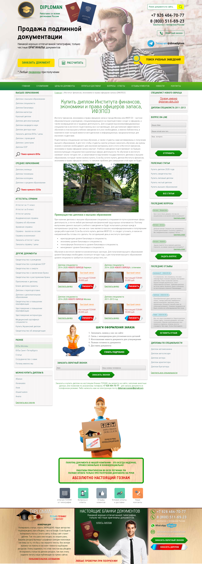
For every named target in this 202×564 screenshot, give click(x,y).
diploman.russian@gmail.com (130, 388)
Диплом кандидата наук (27, 125)
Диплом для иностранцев (27, 121)
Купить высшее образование (164, 189)
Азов (18, 387)
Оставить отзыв (168, 335)
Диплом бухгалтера (160, 369)
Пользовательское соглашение (44, 559)
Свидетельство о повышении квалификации (29, 302)
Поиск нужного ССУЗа (31, 190)
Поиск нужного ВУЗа (30, 154)
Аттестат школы (23, 214)
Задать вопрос (169, 259)
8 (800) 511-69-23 (167, 21)
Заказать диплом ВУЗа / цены (29, 134)
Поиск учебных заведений (163, 59)
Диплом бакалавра (24, 107)
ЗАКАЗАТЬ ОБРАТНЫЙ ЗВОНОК (169, 540)
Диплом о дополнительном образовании (28, 296)
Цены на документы (65, 86)
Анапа (18, 396)
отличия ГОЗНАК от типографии (64, 501)
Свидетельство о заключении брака (32, 273)
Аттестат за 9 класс (25, 209)
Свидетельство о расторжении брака (33, 277)
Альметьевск (21, 392)
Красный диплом (23, 116)
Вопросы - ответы (116, 86)
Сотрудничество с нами (26, 359)
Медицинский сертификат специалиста (27, 320)
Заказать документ (36, 62)
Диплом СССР (21, 147)
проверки (35, 72)
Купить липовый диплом (162, 180)
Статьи (19, 355)
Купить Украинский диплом (28, 326)
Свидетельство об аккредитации (31, 331)
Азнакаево (20, 383)
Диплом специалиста (25, 103)
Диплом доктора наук (26, 129)
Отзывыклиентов (101, 501)
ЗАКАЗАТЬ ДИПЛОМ (169, 547)
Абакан (19, 379)
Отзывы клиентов (140, 86)
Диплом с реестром (25, 142)
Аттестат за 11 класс (25, 205)
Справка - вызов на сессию (28, 231)
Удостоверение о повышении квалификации (29, 309)
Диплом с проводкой (25, 138)
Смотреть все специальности (164, 375)
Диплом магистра (24, 112)
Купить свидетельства (161, 176)
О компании (42, 86)
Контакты (176, 86)
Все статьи (168, 196)
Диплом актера (158, 360)
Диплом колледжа (24, 178)
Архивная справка (24, 227)
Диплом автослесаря (160, 356)
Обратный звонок (174, 33)
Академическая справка (27, 218)
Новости (160, 86)
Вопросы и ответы (82, 501)
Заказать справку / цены (27, 244)
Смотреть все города (25, 402)
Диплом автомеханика (161, 351)
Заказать (87, 286)
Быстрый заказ (87, 272)
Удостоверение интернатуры (29, 315)
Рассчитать (75, 63)
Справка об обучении (25, 222)
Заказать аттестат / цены (27, 240)
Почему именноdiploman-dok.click (169, 100)
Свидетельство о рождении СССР (30, 264)
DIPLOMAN (41, 512)
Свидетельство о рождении (28, 259)
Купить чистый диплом (161, 185)
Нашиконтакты (137, 501)
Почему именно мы (24, 363)
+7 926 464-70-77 (167, 15)
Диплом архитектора (160, 364)
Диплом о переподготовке (28, 290)
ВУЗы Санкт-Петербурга (26, 350)
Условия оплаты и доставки (119, 501)
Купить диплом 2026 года (162, 172)
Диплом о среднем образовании (30, 182)
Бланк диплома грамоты (27, 286)
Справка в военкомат (25, 235)
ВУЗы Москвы (22, 346)
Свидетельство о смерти (27, 268)
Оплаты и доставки (91, 86)
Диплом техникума (24, 174)
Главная (26, 86)
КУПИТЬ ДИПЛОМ (104, 523)
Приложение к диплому (26, 281)
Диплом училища (24, 169)
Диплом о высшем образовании (30, 99)
